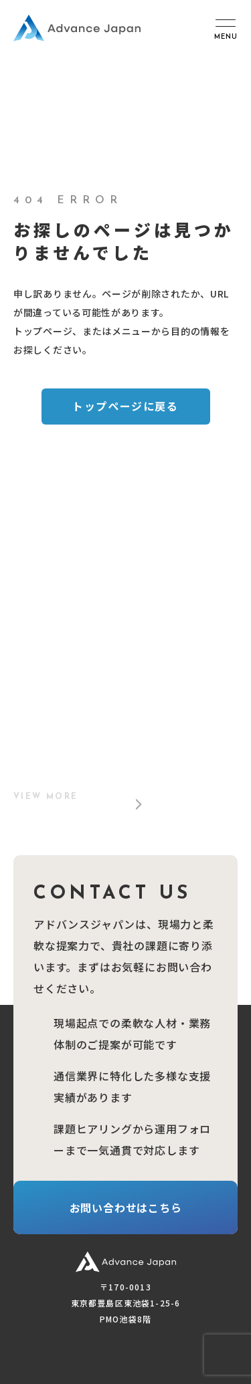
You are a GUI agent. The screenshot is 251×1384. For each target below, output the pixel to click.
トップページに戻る (125, 406)
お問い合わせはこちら (126, 1207)
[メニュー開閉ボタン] (225, 28)
